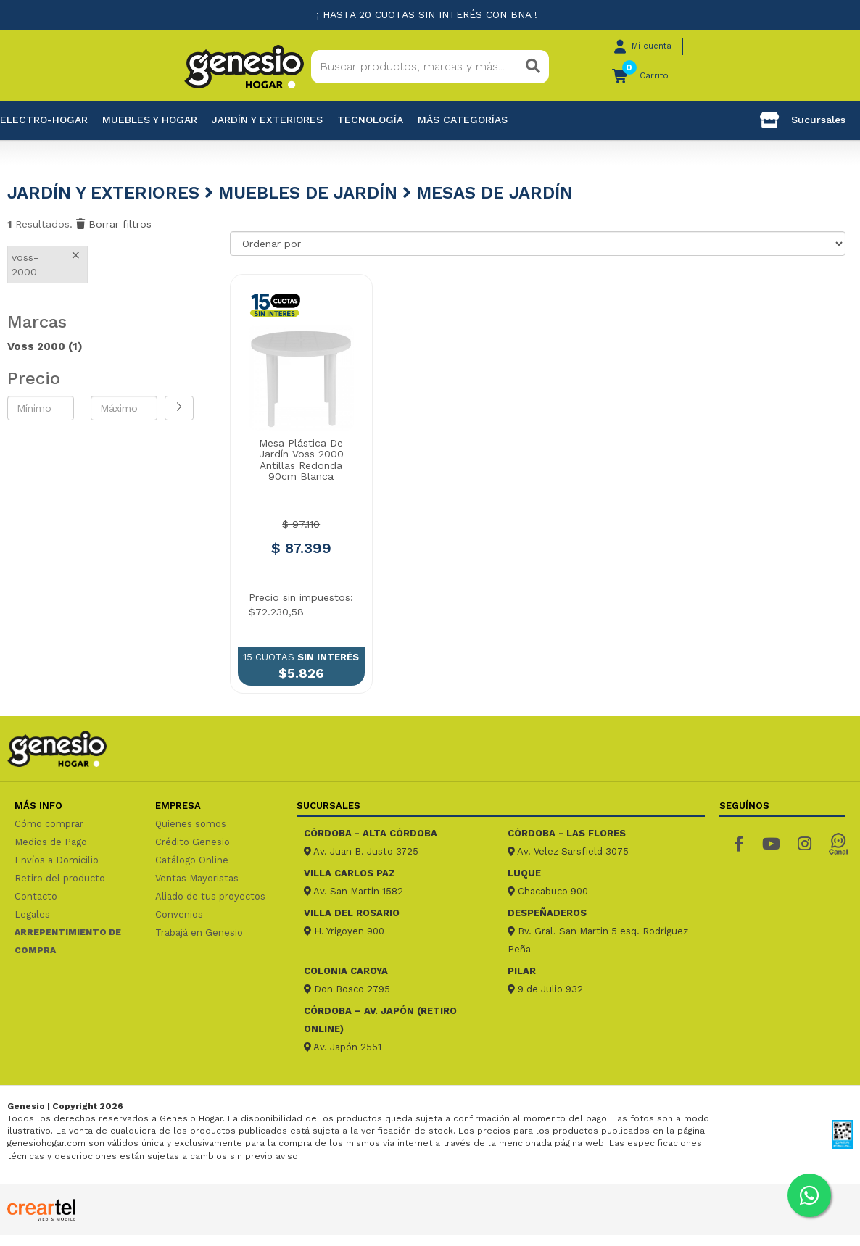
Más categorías (463, 119)
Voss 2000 (45, 346)
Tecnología (370, 119)
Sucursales (802, 119)
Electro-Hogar (44, 119)
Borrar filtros (114, 224)
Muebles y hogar (149, 119)
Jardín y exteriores (267, 119)
